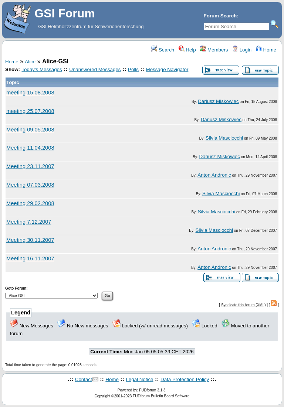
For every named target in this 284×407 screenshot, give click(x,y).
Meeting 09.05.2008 (30, 130)
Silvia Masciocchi (224, 138)
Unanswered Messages (95, 69)
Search (162, 50)
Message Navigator (167, 69)
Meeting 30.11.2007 (30, 240)
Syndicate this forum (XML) (243, 305)
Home (266, 50)
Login (241, 50)
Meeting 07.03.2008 (30, 185)
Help (187, 50)
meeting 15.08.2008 (30, 93)
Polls (133, 69)
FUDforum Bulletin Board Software (161, 396)
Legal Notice (139, 379)
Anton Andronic (214, 175)
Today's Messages (41, 69)
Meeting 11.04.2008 (30, 148)
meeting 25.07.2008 (30, 111)
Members (214, 50)
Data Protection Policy (184, 379)
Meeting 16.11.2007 (30, 258)
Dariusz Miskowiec (218, 101)
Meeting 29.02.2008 (30, 203)
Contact (83, 379)
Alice (30, 61)
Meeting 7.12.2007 (28, 222)
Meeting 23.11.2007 (30, 166)
